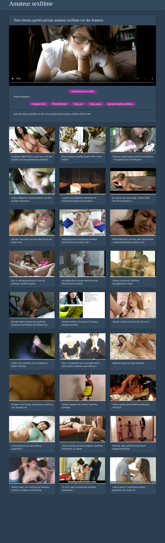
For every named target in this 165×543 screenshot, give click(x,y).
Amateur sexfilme (31, 3)
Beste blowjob (60, 104)
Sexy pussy (95, 104)
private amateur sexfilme (120, 104)
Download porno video (82, 91)
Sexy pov (78, 104)
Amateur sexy (39, 104)
